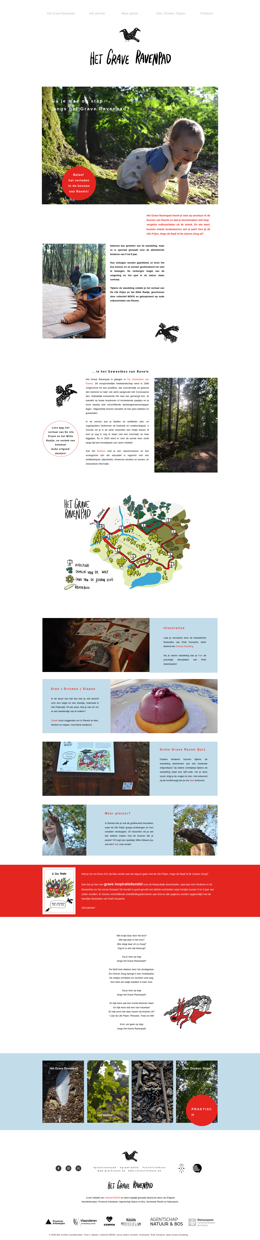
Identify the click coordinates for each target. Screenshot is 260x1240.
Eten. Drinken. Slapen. (197, 1068)
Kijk (117, 844)
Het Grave (57, 1068)
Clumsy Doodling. (185, 646)
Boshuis (101, 451)
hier (61, 427)
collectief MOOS (112, 1198)
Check (54, 720)
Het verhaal (105, 1115)
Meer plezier (153, 1088)
